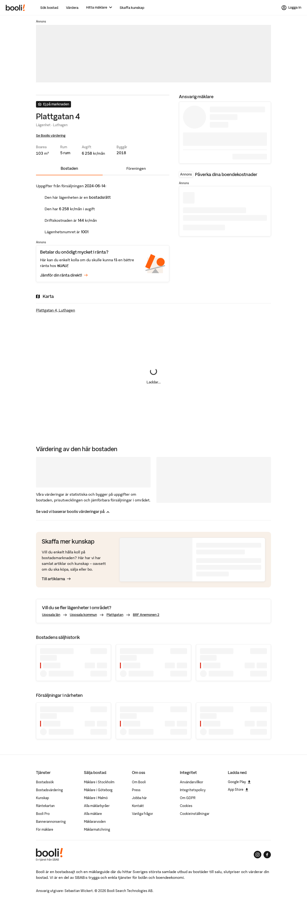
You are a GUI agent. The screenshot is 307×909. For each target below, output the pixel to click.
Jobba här (139, 798)
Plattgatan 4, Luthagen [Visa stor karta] (55, 310)
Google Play (239, 782)
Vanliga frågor (142, 814)
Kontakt (138, 806)
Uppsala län (51, 615)
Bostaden (69, 168)
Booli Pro (43, 814)
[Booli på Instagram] (257, 854)
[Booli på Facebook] (267, 854)
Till (56, 579)
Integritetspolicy (193, 790)
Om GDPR (187, 798)
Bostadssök (45, 782)
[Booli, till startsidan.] (15, 7)
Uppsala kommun (83, 615)
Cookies (186, 806)
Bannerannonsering (51, 821)
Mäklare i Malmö (96, 798)
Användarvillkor (191, 782)
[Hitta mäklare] (99, 7)
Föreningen (136, 168)
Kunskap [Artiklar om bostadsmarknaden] (42, 798)
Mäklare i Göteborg (98, 790)
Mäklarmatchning (97, 829)
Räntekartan (45, 806)
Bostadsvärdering (49, 790)
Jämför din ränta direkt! (64, 275)
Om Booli (139, 782)
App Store (238, 789)
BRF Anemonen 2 (146, 615)
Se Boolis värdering (50, 135)
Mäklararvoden (95, 821)
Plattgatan (114, 615)
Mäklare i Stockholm (99, 782)
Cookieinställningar (194, 814)
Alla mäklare (93, 814)
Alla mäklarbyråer (97, 806)
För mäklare (44, 829)
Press (136, 790)
